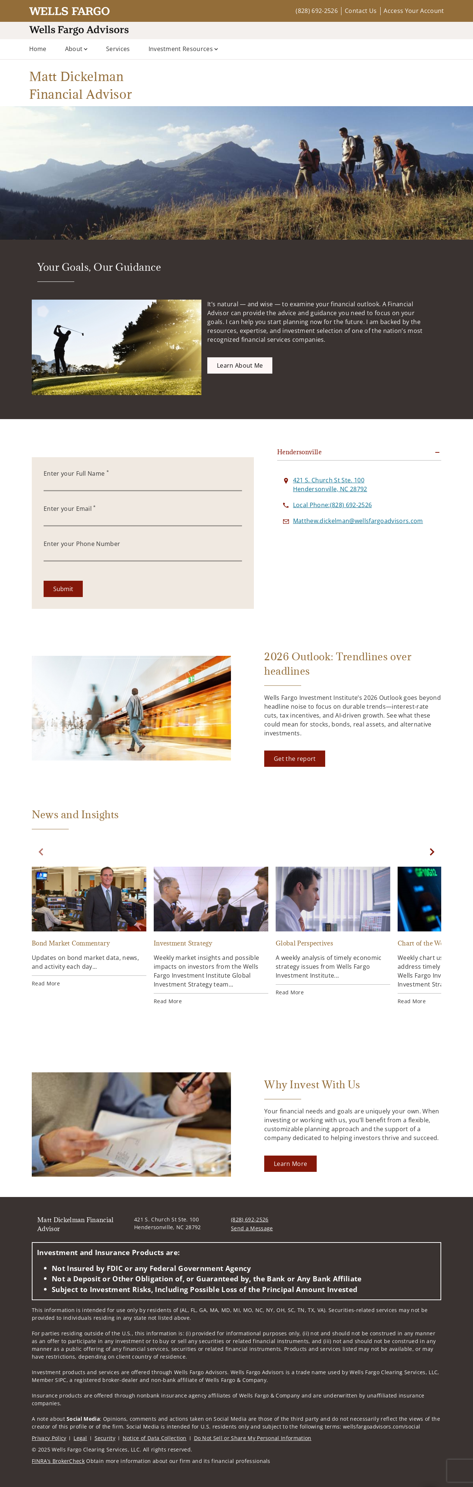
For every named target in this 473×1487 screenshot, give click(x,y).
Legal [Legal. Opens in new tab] (80, 1438)
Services (118, 49)
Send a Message (252, 1228)
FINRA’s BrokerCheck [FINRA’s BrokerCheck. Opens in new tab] (58, 1460)
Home (38, 49)
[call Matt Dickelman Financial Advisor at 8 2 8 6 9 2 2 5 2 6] (332, 505)
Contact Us (361, 11)
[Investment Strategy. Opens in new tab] (211, 936)
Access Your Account (414, 11)
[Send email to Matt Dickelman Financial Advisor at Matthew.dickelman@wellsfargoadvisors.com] (358, 521)
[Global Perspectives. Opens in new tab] (333, 931)
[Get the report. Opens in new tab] (294, 759)
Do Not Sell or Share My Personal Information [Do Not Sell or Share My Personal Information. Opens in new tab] (253, 1438)
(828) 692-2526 (316, 11)
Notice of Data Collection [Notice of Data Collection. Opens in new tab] (155, 1438)
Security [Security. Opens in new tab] (105, 1438)
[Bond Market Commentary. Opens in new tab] (89, 927)
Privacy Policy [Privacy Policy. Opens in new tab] (49, 1438)
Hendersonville (299, 452)
